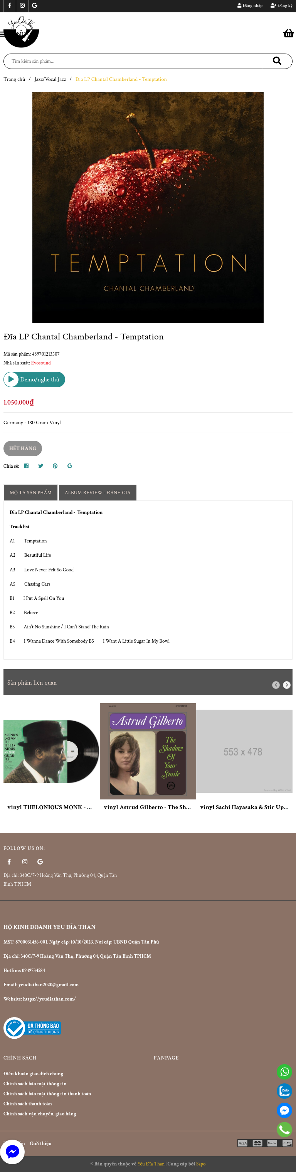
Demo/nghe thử (31, 379)
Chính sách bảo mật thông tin (35, 1084)
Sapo (201, 1164)
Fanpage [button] (166, 1057)
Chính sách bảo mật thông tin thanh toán (47, 1094)
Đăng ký (282, 5)
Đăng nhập (249, 5)
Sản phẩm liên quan (32, 683)
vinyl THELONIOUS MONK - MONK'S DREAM (70, 807)
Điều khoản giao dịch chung (33, 1074)
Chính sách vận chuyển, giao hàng (39, 1114)
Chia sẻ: (11, 466)
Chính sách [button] (19, 1057)
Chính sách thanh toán (27, 1104)
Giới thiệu (40, 1143)
